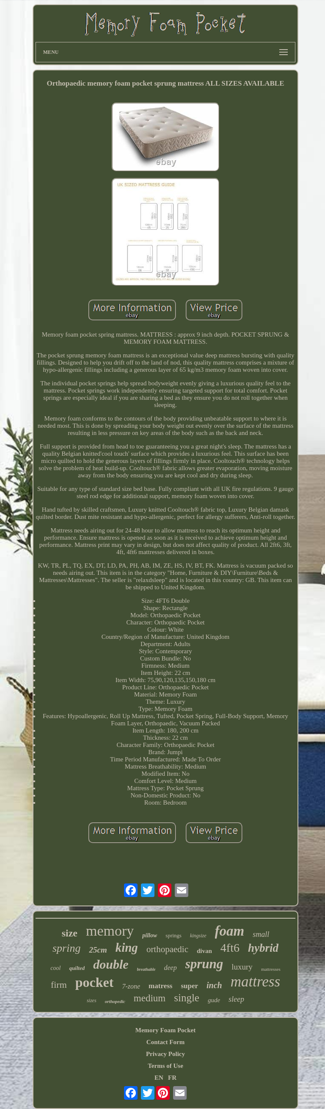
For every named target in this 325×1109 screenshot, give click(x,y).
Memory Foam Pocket (165, 1030)
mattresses (271, 969)
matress (160, 986)
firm (59, 984)
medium (149, 998)
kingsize (198, 936)
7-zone (131, 986)
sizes (91, 1000)
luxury (242, 966)
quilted (77, 968)
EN (158, 1077)
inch (214, 985)
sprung (204, 963)
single (186, 997)
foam (230, 931)
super (189, 986)
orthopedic (115, 1001)
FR (172, 1077)
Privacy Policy (165, 1053)
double (110, 964)
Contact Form (165, 1042)
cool (55, 968)
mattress (255, 981)
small (261, 934)
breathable (146, 969)
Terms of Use (165, 1065)
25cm (98, 949)
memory (110, 931)
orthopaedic (167, 949)
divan (204, 950)
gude (214, 1000)
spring (66, 948)
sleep (236, 999)
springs (173, 935)
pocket (94, 982)
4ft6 (230, 947)
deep (170, 967)
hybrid (263, 948)
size (69, 933)
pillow (149, 935)
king (127, 947)
